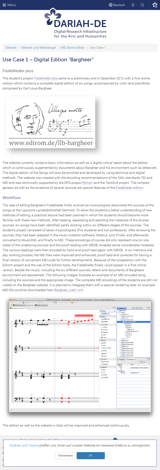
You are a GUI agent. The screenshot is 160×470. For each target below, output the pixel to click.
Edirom (87, 183)
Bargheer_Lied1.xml (68, 290)
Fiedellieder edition (129, 188)
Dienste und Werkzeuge (38, 47)
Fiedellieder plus (46, 78)
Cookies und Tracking (25, 445)
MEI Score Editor (73, 47)
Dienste (11, 47)
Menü (9, 5)
